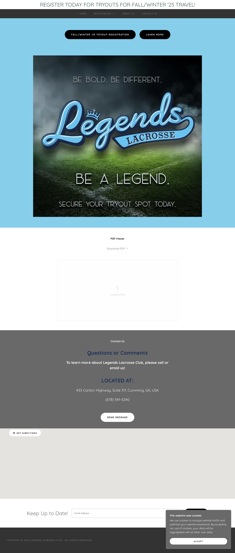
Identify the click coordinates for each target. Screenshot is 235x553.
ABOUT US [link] (128, 13)
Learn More (155, 34)
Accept (198, 548)
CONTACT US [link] (149, 13)
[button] (103, 14)
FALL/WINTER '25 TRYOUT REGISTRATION (100, 34)
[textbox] (126, 513)
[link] (117, 248)
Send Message (117, 417)
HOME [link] (83, 13)
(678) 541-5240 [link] (117, 399)
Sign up (196, 513)
